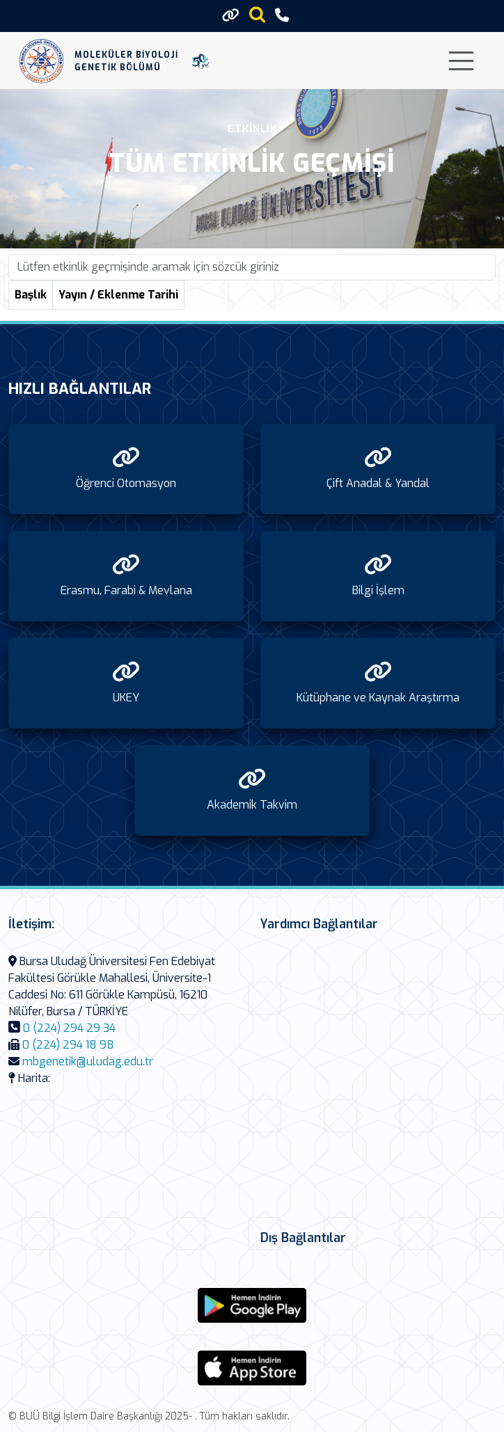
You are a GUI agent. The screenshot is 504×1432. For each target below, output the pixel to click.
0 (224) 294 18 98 (68, 1044)
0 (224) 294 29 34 (69, 1028)
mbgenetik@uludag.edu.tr (87, 1061)
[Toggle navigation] (461, 60)
